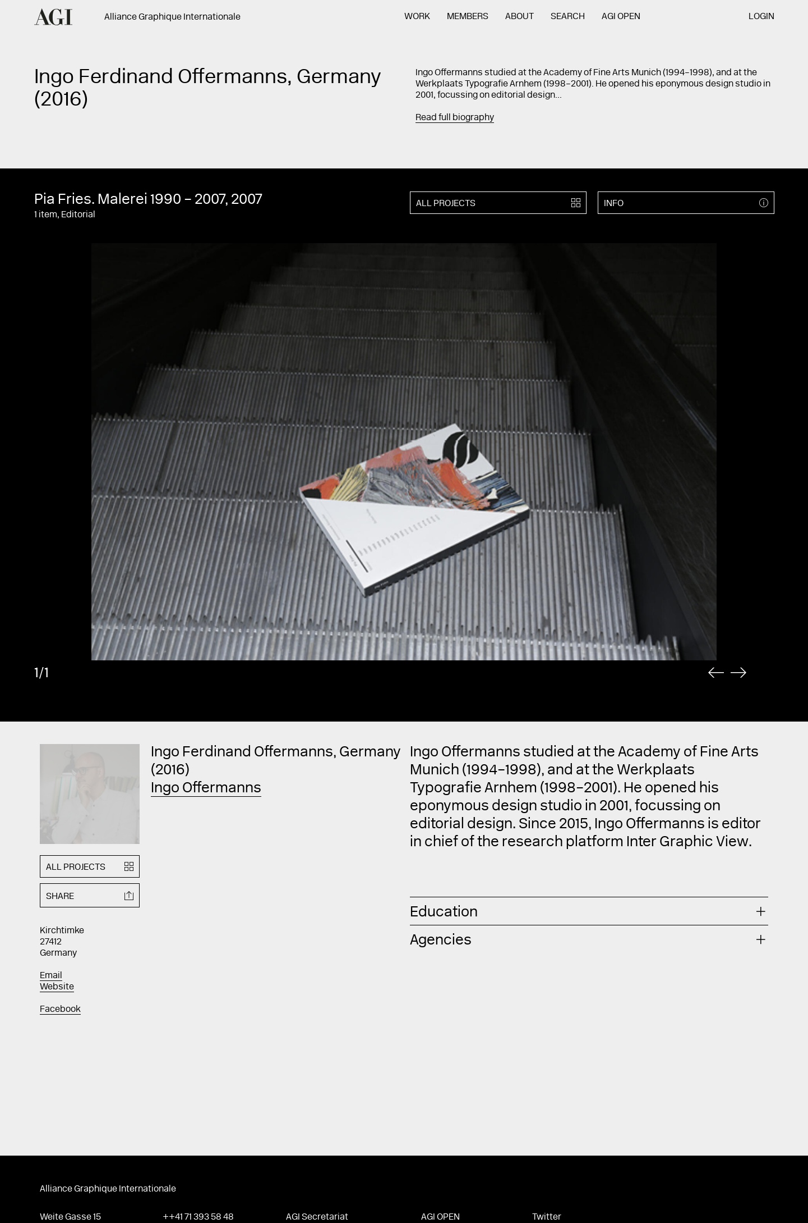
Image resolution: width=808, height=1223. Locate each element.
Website (57, 987)
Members (467, 16)
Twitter (546, 1217)
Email (51, 975)
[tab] (589, 911)
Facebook (60, 1009)
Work (417, 16)
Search (568, 16)
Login (761, 16)
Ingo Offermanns (206, 789)
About (519, 16)
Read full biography (454, 117)
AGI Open (621, 16)
